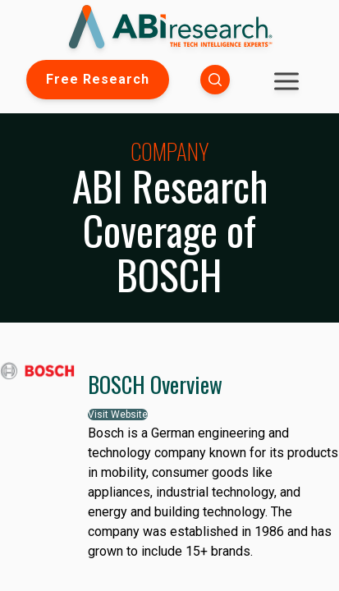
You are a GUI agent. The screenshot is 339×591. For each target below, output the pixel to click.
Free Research (97, 79)
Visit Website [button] (118, 414)
